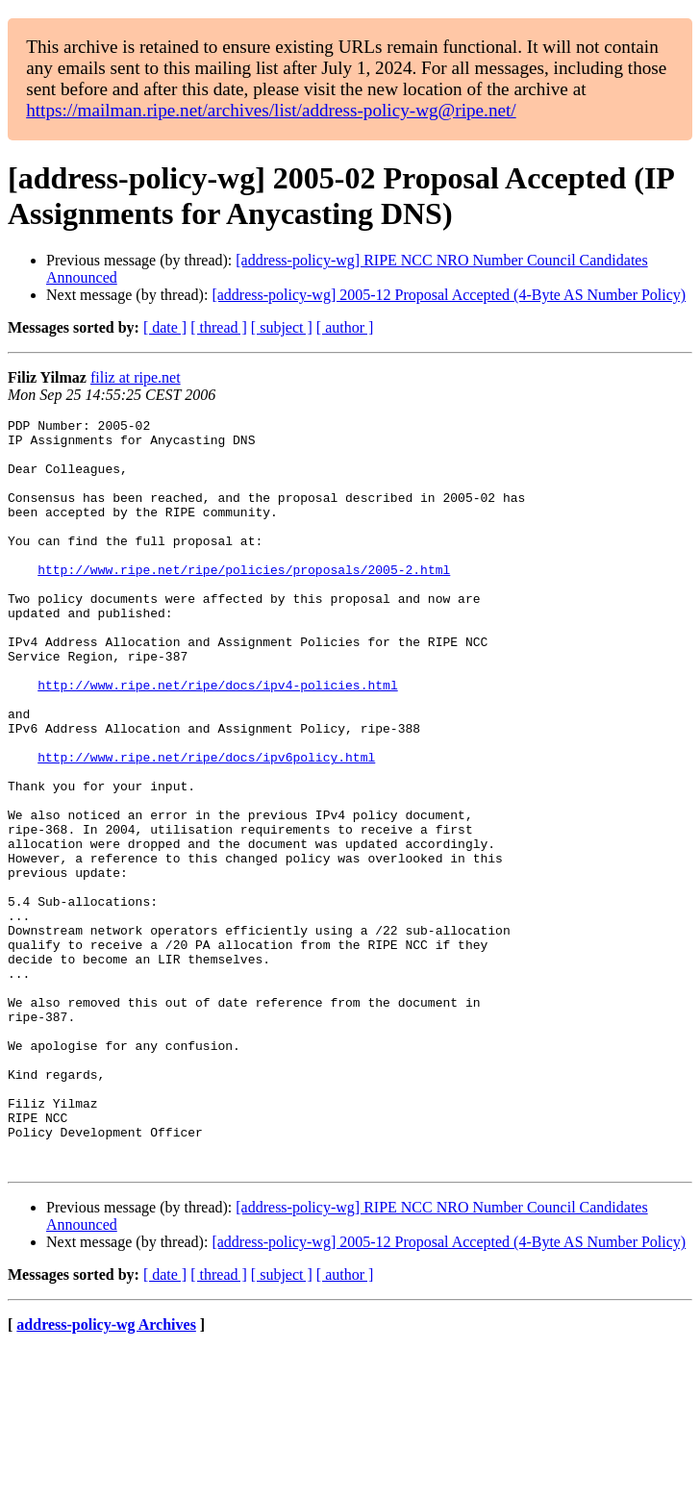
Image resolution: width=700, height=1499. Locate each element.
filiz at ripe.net (135, 377)
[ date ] (165, 327)
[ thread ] (218, 327)
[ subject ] (281, 327)
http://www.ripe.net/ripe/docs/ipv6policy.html (206, 826)
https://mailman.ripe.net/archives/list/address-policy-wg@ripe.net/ (271, 110)
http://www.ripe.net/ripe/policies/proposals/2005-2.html (244, 601)
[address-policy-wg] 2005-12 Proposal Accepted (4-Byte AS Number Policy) (449, 295)
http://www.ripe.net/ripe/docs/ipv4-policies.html (217, 739)
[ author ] (345, 327)
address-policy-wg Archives (106, 1474)
